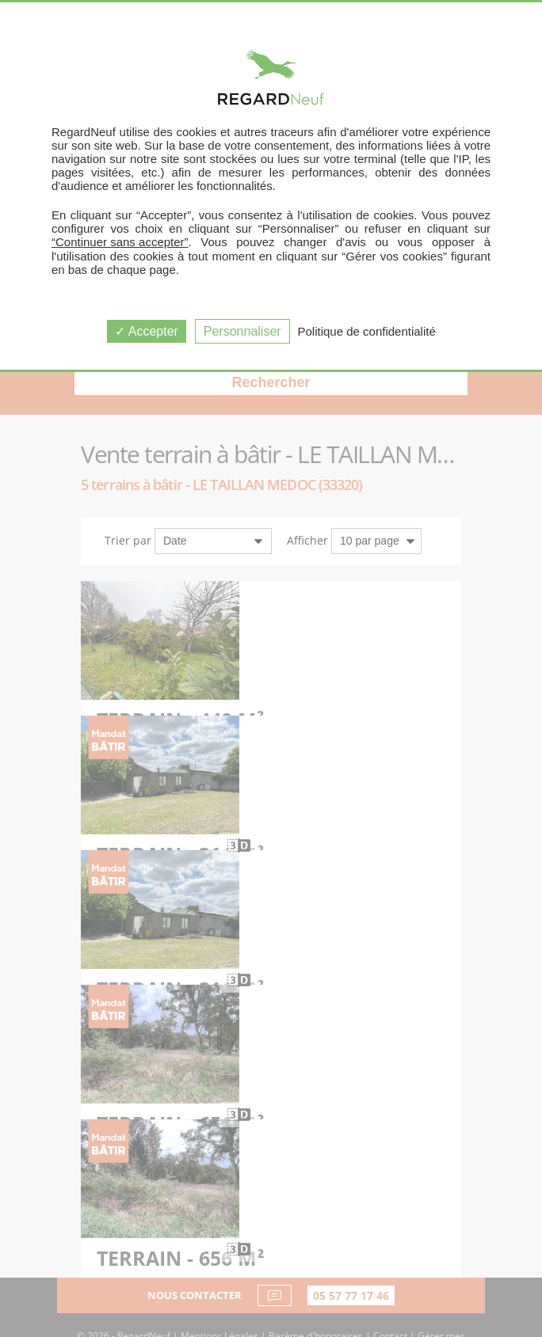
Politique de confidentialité (367, 331)
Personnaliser (242, 331)
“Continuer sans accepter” (120, 242)
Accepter (146, 331)
